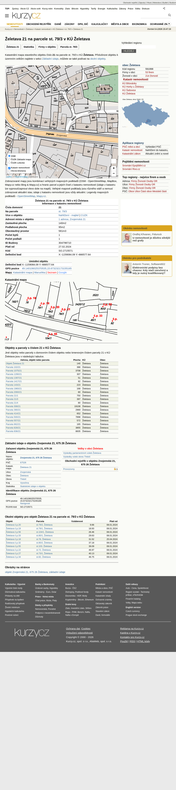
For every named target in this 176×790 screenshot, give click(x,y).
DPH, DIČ (83, 24)
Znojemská (25, 472)
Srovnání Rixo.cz (131, 169)
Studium (172, 3)
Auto (128, 588)
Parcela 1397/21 (14, 378)
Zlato (67, 9)
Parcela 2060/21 (14, 392)
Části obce (146, 191)
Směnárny (39, 592)
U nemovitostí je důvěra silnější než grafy (151, 239)
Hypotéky (84, 9)
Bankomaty (48, 584)
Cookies (85, 628)
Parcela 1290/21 (14, 374)
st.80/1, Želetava (44, 535)
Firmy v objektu (47, 47)
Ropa (67, 612)
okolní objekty (97, 58)
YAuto (149, 3)
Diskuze (146, 9)
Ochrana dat (73, 628)
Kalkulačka (112, 9)
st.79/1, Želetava (44, 528)
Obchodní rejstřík (130, 3)
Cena (134, 588)
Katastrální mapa (22, 272)
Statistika (28, 47)
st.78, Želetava (43, 539)
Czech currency (133, 611)
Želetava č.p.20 (13, 525)
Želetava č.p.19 (13, 528)
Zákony (122, 9)
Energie (101, 9)
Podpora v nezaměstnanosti (47, 613)
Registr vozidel (132, 592)
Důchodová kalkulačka (15, 592)
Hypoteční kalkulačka (14, 611)
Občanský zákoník (104, 603)
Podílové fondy (81, 592)
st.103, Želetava (44, 546)
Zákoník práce (102, 607)
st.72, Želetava (43, 550)
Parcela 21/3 (12, 399)
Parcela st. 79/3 (68, 47)
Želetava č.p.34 (13, 557)
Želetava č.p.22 (13, 550)
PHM (74, 612)
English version (133, 607)
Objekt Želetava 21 (15, 363)
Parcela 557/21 (13, 420)
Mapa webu (137, 603)
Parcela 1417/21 (14, 381)
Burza (68, 588)
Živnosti (142, 181)
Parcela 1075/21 (14, 370)
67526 (23, 462)
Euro (48, 592)
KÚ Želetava (128, 93)
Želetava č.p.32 (13, 542)
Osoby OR (151, 181)
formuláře (105, 615)
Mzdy (84, 596)
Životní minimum (12, 607)
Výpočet (21, 584)
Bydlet (165, 3)
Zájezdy (142, 3)
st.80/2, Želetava (44, 542)
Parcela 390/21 (13, 410)
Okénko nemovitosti (135, 228)
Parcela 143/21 (13, 385)
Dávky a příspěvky (44, 605)
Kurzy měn (47, 9)
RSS (132, 641)
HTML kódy (143, 641)
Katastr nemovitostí (135, 79)
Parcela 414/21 (13, 413)
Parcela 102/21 (13, 367)
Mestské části (159, 191)
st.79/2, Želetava (44, 525)
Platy (54, 600)
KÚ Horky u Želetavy (133, 86)
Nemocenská (41, 609)
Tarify (93, 9)
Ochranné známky (162, 24)
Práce (130, 9)
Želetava (24, 475)
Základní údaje (50, 58)
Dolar (53, 592)
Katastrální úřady (103, 596)
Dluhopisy (69, 592)
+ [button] (114, 168)
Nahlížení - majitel (69, 215)
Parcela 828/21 (13, 427)
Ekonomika (139, 24)
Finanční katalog (133, 599)
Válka (137, 9)
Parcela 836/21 (13, 431)
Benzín (81, 612)
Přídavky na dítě (12, 596)
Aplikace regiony (133, 143)
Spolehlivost (143, 588)
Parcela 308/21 (13, 406)
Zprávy (15, 9)
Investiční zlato (77, 608)
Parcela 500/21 (13, 417)
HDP (79, 596)
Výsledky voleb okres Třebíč (76, 456)
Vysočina (24, 483)
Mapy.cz (41, 196)
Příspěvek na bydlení (14, 600)
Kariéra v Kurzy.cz (130, 632)
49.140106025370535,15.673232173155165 (47, 268)
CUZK (84, 215)
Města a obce (120, 24)
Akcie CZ (24, 9)
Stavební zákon (102, 611)
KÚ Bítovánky (129, 83)
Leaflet (9, 177)
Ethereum (89, 600)
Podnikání (100, 584)
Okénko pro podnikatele (137, 258)
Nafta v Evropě (72, 615)
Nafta (87, 612)
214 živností (151, 75)
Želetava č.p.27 (13, 553)
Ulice (137, 191)
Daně (58, 24)
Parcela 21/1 (12, 395)
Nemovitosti (19, 29)
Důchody (39, 617)
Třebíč (23, 479)
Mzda (48, 600)
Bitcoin (75, 9)
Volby (128, 603)
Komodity (58, 9)
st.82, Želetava (43, 557)
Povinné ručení (11, 615)
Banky (38, 584)
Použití (124, 641)
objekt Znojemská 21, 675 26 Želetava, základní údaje (35, 572)
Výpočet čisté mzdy (13, 588)
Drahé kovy (70, 604)
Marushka (39, 272)
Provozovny (69, 469)
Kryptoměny (70, 600)
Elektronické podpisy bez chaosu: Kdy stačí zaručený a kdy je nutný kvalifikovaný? (150, 270)
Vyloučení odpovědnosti (79, 632)
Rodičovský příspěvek (15, 603)
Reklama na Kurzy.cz (132, 628)
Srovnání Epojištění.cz (134, 165)
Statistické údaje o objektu (32, 486)
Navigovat (25, 503)
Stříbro (88, 608)
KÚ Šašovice (129, 90)
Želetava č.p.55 (13, 546)
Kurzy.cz (8, 29)
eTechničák (138, 595)
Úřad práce (40, 600)
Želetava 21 (12, 47)
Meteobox (157, 3)
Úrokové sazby (41, 588)
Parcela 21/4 (12, 403)
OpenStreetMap (21, 177)
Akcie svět (36, 9)
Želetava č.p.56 (13, 532)
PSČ (111, 588)
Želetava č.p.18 (13, 539)
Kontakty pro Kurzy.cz (132, 637)
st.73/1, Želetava (44, 553)
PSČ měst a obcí (131, 146)
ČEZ (74, 588)
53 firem (149, 72)
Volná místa (47, 597)
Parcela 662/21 (13, 424)
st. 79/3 (63, 211)
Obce (131, 191)
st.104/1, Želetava (45, 532)
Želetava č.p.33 (13, 535)
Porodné (52, 609)
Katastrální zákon (131, 153)
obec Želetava (131, 65)
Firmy (134, 181)
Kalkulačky (100, 24)
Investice (69, 584)
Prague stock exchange (136, 615)
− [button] (114, 173)
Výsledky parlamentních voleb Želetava (82, 453)
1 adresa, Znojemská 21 (72, 219)
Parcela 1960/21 (14, 388)
